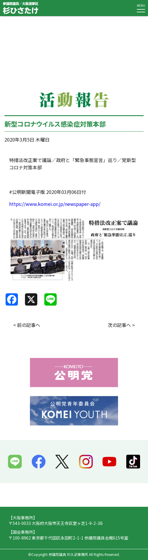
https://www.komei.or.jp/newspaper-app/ (54, 203)
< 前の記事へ (26, 324)
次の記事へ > (121, 324)
